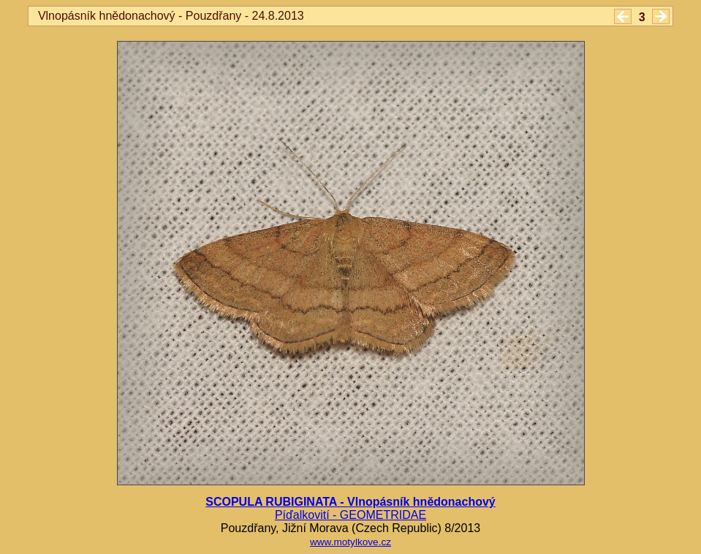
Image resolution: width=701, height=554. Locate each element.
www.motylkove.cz (350, 541)
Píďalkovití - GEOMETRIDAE (350, 515)
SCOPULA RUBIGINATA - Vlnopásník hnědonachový (350, 502)
